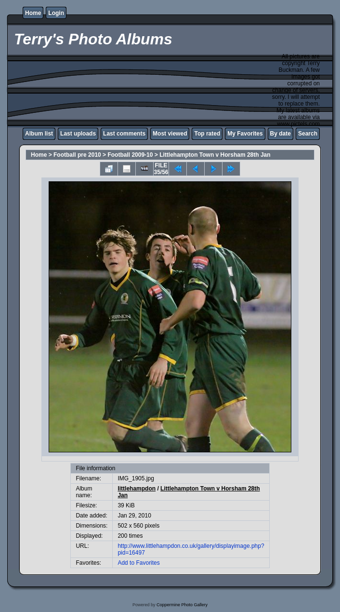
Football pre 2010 (77, 154)
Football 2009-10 (130, 154)
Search (307, 133)
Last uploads (78, 133)
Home (33, 13)
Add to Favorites (138, 562)
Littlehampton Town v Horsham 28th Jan (214, 154)
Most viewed (170, 133)
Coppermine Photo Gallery (182, 604)
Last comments (124, 133)
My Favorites (244, 133)
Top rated (207, 133)
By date (280, 133)
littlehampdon (137, 488)
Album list (39, 133)
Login (56, 13)
